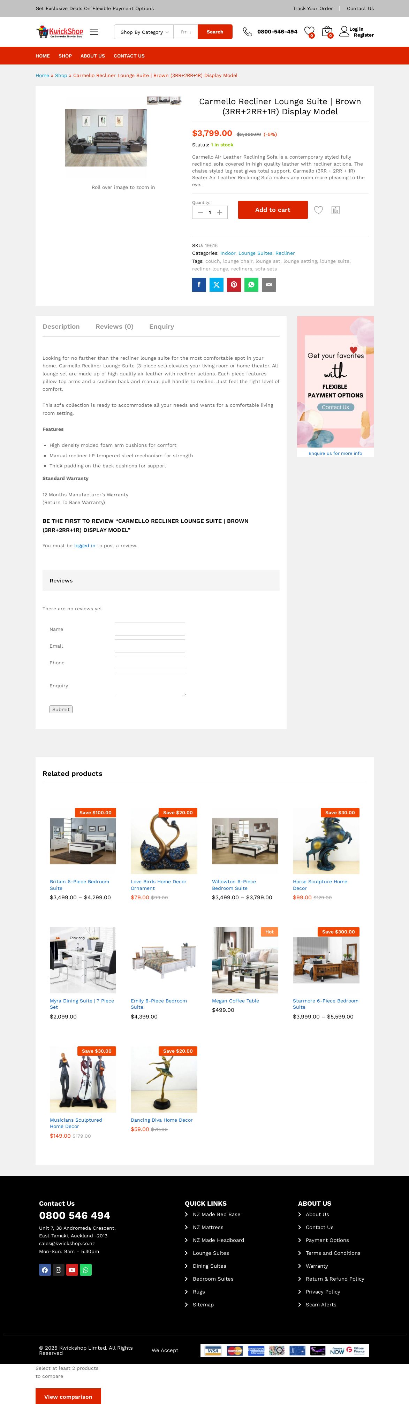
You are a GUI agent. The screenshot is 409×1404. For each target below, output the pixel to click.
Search (215, 32)
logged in (85, 544)
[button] (338, 210)
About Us (93, 55)
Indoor (227, 251)
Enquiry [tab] (161, 325)
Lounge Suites (255, 251)
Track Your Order (313, 8)
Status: (200, 144)
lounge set (268, 259)
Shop (65, 55)
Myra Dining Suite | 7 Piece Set (82, 1002)
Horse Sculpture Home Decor (320, 883)
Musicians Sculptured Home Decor (76, 1122)
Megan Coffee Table (235, 999)
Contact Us (360, 8)
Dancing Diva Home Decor (162, 1118)
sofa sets (266, 267)
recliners (241, 267)
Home (43, 55)
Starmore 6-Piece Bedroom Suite (325, 1002)
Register (364, 34)
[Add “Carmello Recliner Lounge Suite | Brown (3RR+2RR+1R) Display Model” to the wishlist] (321, 210)
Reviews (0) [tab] (115, 325)
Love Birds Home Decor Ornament (159, 883)
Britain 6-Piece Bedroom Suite (79, 883)
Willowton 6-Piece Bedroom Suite (234, 883)
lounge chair (237, 259)
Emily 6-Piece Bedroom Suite (159, 1002)
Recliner (285, 251)
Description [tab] (61, 325)
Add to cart (272, 209)
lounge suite (334, 259)
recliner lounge (210, 267)
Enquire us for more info (335, 451)
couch (212, 259)
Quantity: (201, 202)
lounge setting (300, 259)
